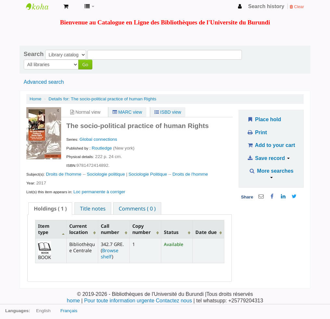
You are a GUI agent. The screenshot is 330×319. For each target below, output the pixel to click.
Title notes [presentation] (93, 208)
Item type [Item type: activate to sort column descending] (43, 229)
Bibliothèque (42, 6)
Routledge (102, 148)
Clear (297, 6)
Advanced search (44, 82)
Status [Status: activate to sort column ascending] (171, 232)
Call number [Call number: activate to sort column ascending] (110, 229)
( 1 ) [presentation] (50, 208)
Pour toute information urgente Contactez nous (138, 300)
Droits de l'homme (63, 174)
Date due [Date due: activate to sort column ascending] (206, 232)
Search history (266, 6)
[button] (66, 6)
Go (85, 64)
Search (34, 54)
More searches (271, 173)
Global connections (98, 139)
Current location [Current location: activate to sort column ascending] (78, 229)
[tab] (50, 208)
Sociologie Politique (147, 174)
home (74, 300)
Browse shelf (109, 253)
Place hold (264, 119)
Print (257, 132)
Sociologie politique (106, 174)
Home (35, 98)
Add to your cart (271, 145)
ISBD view (167, 112)
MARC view (127, 112)
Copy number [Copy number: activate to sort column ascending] (141, 229)
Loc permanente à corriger (99, 191)
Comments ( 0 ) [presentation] (137, 208)
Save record (268, 158)
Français (68, 310)
